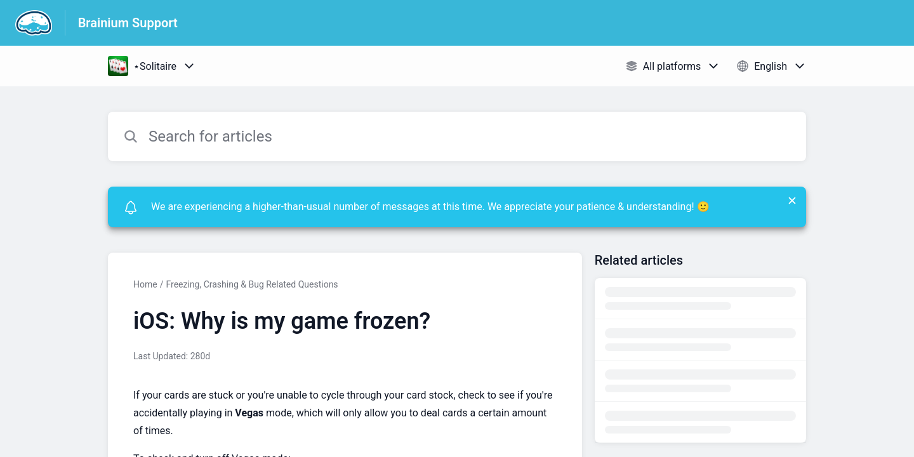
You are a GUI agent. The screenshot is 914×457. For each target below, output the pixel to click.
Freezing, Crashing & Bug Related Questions (252, 284)
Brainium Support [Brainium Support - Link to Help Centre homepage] (128, 22)
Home (145, 284)
